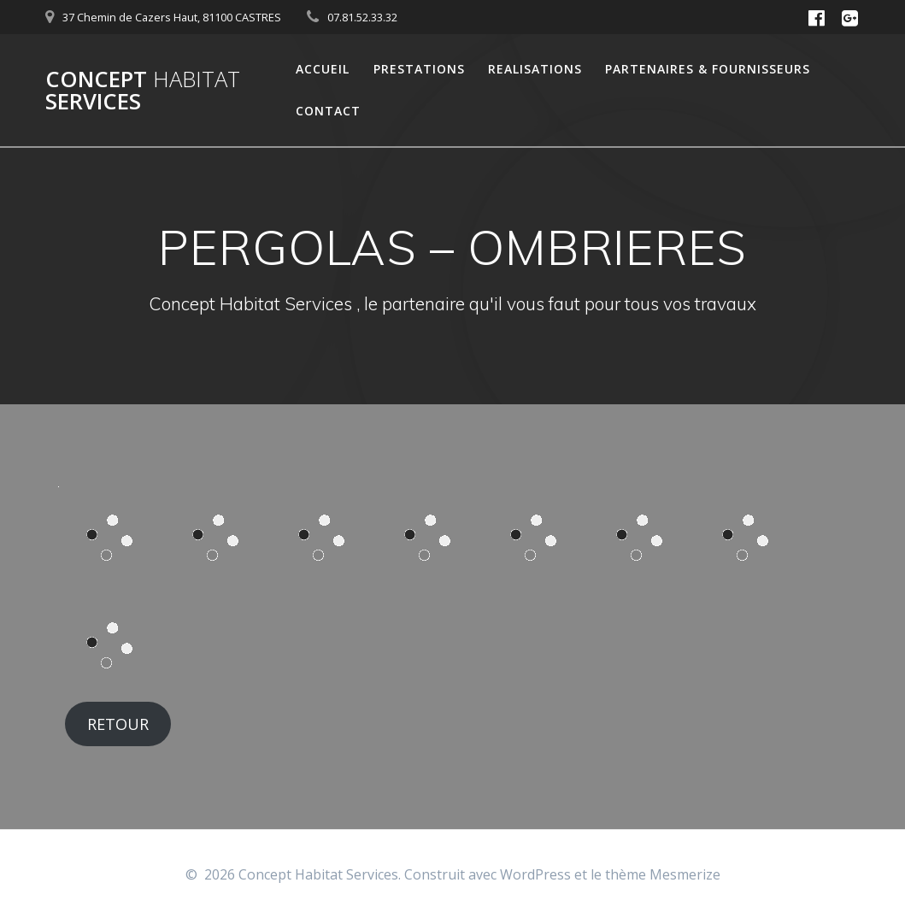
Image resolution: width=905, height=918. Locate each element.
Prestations (419, 69)
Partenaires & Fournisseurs (707, 69)
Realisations (535, 69)
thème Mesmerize (662, 874)
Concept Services (142, 90)
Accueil (323, 69)
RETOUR (118, 724)
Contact (328, 111)
